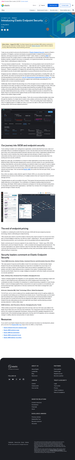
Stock (33, 409)
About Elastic (35, 369)
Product (14, 18)
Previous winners (36, 417)
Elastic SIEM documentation (11, 332)
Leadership (34, 371)
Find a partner (57, 369)
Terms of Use (17, 442)
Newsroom (35, 376)
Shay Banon (6, 24)
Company (32, 10)
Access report (24, 1)
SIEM (46, 56)
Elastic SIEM (27, 169)
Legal (55, 383)
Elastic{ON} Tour (17, 324)
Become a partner (58, 376)
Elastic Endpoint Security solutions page (15, 327)
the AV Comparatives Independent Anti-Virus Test (36, 77)
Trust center (57, 386)
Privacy (56, 388)
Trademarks (10, 442)
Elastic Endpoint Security (37, 52)
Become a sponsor (37, 421)
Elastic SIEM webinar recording (12, 337)
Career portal (35, 386)
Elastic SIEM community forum (12, 335)
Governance (35, 404)
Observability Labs (65, 10)
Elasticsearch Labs (42, 10)
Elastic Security (36, 45)
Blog (3, 10)
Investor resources (37, 402)
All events (34, 423)
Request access (58, 373)
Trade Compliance (59, 390)
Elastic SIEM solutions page (11, 330)
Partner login (57, 371)
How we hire (35, 388)
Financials (34, 407)
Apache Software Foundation (56, 450)
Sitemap (27, 442)
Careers (34, 383)
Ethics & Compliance (59, 392)
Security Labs (53, 10)
